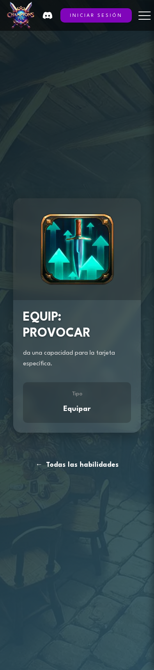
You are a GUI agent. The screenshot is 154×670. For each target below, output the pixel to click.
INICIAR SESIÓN (96, 16)
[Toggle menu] (144, 15)
